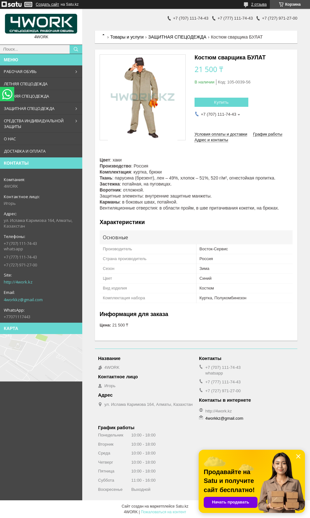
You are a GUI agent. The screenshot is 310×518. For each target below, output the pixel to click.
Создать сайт (47, 4)
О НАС (10, 139)
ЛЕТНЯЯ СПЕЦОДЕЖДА (25, 84)
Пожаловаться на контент (163, 512)
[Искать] (76, 49)
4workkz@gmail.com (23, 299)
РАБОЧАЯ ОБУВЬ (20, 71)
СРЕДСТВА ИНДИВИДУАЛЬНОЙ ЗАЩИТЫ (34, 123)
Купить (221, 102)
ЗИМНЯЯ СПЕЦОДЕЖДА (26, 96)
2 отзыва (259, 4)
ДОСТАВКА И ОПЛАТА (25, 151)
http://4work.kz (18, 282)
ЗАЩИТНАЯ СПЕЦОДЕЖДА (29, 108)
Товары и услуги (127, 37)
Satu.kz (182, 506)
